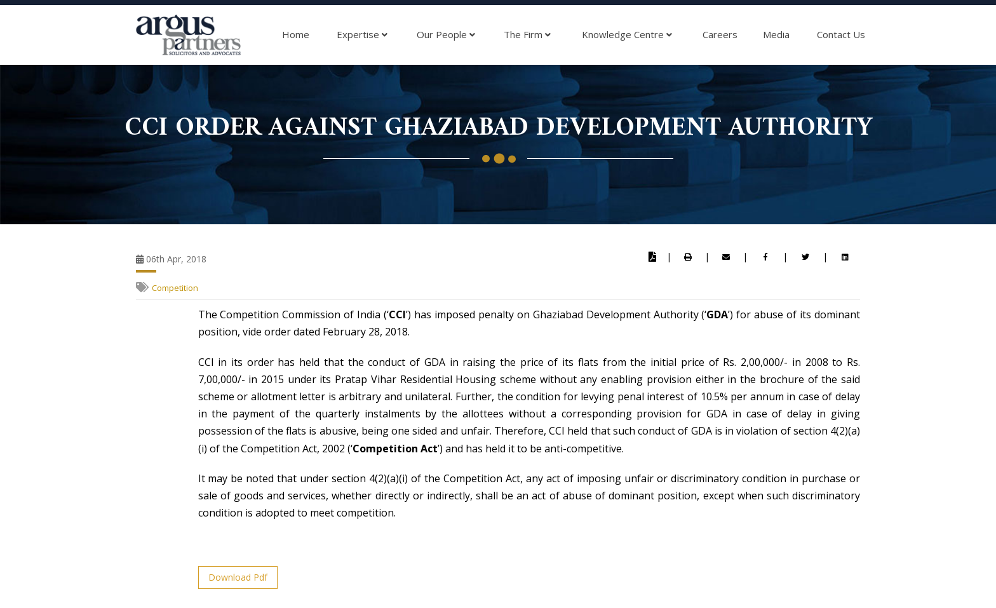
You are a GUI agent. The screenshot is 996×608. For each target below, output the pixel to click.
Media (776, 34)
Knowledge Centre (627, 35)
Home (295, 34)
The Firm (527, 35)
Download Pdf (237, 577)
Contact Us (841, 34)
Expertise (362, 35)
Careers (720, 34)
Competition (175, 288)
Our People (446, 35)
